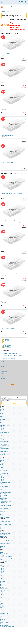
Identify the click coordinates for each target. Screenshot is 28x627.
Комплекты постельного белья (7, 540)
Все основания (3, 563)
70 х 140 (2, 593)
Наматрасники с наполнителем (7, 526)
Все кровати (3, 458)
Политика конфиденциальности (7, 380)
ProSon (1, 413)
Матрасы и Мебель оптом (6, 376)
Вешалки (2, 559)
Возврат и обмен (4, 371)
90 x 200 (2, 438)
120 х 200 (2, 569)
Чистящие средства (4, 561)
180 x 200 (2, 428)
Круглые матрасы (4, 441)
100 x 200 (2, 435)
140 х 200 (2, 480)
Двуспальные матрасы (5, 425)
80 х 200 (2, 489)
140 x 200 (2, 431)
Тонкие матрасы (6, 340)
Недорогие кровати (4, 517)
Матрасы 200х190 (18, 355)
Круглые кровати (4, 496)
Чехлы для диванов (4, 528)
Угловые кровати (4, 491)
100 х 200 (2, 568)
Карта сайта (3, 378)
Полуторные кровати (5, 482)
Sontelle (1, 422)
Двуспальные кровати (5, 474)
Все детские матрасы (5, 590)
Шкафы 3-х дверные (4, 623)
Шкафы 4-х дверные (4, 625)
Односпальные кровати (5, 486)
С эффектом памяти (4, 448)
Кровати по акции (4, 473)
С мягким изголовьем (5, 504)
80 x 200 (2, 439)
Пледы (1, 539)
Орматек (2, 409)
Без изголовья (3, 502)
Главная (2, 361)
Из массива (2, 511)
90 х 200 (2, 488)
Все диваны (2, 531)
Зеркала (2, 555)
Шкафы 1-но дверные (5, 620)
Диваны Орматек (4, 534)
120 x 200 (2, 434)
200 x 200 (2, 426)
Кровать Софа (3, 493)
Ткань (1, 515)
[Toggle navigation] (22, 2)
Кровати (2, 366)
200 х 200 (2, 575)
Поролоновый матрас (7, 344)
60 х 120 (2, 591)
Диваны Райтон (3, 536)
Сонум (1, 410)
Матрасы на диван (6, 342)
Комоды (2, 552)
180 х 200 (2, 477)
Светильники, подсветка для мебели (8, 558)
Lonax (1, 415)
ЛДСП (1, 510)
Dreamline (2, 606)
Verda (1, 418)
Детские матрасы (4, 451)
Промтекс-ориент (4, 420)
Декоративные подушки (5, 543)
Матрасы (4, 353)
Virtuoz (1, 412)
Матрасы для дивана (5, 533)
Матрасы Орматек (13, 353)
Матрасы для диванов (5, 453)
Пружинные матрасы (7, 347)
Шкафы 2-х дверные (4, 622)
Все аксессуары (3, 520)
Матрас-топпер (6, 339)
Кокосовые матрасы (4, 445)
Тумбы (1, 550)
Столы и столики (4, 553)
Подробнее (24, 60)
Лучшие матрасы (4, 456)
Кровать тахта (3, 499)
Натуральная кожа (4, 508)
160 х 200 (2, 479)
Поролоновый (3, 450)
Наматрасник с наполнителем (8, 341)
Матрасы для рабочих (7, 345)
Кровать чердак (3, 498)
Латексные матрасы (4, 447)
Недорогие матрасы (4, 454)
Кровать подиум (3, 495)
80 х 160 (2, 594)
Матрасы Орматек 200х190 (8, 358)
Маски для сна (3, 546)
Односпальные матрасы (5, 437)
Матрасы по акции (4, 423)
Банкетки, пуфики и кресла (6, 556)
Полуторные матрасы (5, 432)
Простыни (2, 547)
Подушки (2, 527)
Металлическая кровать (5, 512)
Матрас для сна (6, 346)
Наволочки (2, 545)
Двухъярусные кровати (5, 492)
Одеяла (1, 542)
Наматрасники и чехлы (5, 524)
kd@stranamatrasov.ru (9, 387)
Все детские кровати (4, 613)
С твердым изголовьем (5, 505)
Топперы (2, 523)
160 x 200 (2, 429)
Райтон (1, 416)
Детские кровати (4, 507)
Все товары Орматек (7, 355)
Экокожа (2, 514)
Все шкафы (2, 619)
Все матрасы (3, 407)
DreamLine (2, 419)
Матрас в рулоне (4, 442)
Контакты (2, 363)
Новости (2, 373)
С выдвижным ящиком (5, 501)
